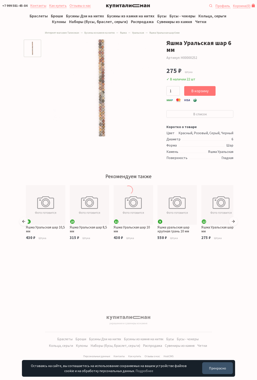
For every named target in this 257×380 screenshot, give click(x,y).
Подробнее (144, 371)
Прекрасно (217, 368)
